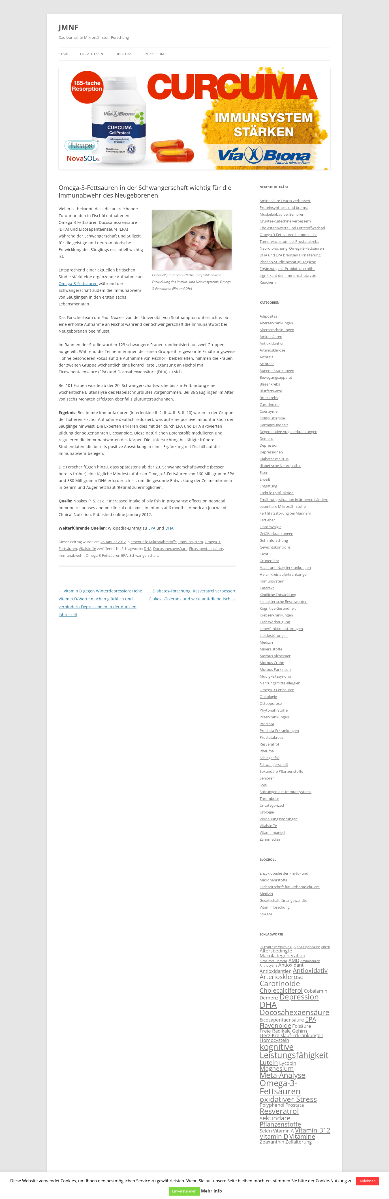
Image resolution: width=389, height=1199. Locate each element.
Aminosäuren (271, 336)
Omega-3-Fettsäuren (78, 283)
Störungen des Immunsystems (285, 791)
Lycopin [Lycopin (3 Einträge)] (287, 1063)
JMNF (68, 27)
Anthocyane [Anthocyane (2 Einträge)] (268, 965)
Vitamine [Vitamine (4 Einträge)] (302, 1136)
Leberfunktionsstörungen (281, 628)
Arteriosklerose (272, 350)
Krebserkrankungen (276, 615)
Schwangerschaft (143, 555)
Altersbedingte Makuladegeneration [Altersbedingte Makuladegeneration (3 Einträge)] (282, 953)
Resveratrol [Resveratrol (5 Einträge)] (279, 1111)
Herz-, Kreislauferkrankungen (284, 574)
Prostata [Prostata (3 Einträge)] (294, 1105)
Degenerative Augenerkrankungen (288, 431)
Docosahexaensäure (170, 548)
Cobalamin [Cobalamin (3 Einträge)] (315, 991)
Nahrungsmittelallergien (280, 683)
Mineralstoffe (271, 649)
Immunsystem (190, 541)
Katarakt (267, 587)
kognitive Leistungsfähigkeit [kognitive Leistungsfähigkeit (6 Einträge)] (294, 1051)
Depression (269, 445)
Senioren (267, 778)
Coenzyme (268, 411)
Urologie (267, 812)
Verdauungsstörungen (279, 818)
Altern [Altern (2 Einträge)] (325, 947)
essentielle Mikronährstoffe (154, 541)
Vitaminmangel (272, 832)
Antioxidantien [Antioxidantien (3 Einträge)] (276, 971)
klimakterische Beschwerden (283, 601)
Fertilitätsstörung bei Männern (285, 513)
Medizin (266, 642)
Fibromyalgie (270, 526)
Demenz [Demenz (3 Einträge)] (269, 997)
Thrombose (269, 798)
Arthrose (267, 363)
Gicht (264, 553)
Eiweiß (265, 479)
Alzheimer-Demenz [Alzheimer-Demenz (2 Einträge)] (273, 961)
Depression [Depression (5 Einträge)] (299, 997)
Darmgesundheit (274, 424)
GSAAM (266, 914)
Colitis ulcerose (272, 418)
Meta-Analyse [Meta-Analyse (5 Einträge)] (282, 1075)
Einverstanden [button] (184, 1191)
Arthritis (266, 356)
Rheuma (267, 750)
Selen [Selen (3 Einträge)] (266, 1130)
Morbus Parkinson (275, 669)
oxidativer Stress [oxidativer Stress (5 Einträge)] (288, 1099)
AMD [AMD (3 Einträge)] (293, 960)
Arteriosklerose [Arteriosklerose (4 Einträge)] (281, 977)
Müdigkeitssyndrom (277, 676)
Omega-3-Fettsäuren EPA (107, 555)
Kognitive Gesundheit (278, 608)
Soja (263, 784)
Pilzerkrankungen (274, 717)
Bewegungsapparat (276, 377)
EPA (151, 528)
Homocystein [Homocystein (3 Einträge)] (274, 1040)
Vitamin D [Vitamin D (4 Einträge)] (274, 1136)
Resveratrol (269, 744)
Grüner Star (269, 560)
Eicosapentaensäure (206, 548)
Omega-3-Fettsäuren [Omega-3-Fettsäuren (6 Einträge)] (280, 1087)
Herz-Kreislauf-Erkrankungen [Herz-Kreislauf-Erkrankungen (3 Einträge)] (291, 1035)
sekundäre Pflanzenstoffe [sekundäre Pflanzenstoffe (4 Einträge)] (280, 1121)
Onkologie (268, 696)
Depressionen (271, 452)
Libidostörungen (274, 635)
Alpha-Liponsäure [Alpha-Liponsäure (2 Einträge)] (307, 947)
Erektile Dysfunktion (277, 492)
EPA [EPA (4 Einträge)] (310, 1019)
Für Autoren (91, 54)
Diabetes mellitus (274, 458)
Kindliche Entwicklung (278, 594)
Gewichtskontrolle (275, 547)
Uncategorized (272, 805)
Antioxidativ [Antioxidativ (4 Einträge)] (310, 970)
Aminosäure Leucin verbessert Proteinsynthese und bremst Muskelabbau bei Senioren (285, 207)
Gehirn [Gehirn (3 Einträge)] (299, 1030)
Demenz (266, 438)
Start (64, 54)
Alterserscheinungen (277, 329)
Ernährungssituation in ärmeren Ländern (294, 499)
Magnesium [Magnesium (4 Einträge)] (277, 1068)
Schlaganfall (269, 757)
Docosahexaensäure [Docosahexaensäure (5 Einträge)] (295, 1012)
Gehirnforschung (274, 540)
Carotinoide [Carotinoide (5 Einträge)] (280, 983)
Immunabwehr (71, 555)
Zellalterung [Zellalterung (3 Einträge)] (298, 1141)
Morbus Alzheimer (275, 655)
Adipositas (268, 316)
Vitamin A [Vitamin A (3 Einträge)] (283, 1130)
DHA (169, 528)
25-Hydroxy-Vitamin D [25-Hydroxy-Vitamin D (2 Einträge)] (276, 947)
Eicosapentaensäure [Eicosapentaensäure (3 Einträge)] (282, 1019)
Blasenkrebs (270, 384)
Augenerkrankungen (277, 370)
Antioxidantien (272, 343)
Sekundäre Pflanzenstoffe (281, 771)
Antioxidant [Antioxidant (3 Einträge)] (290, 965)
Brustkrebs (269, 397)
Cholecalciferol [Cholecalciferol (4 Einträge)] (281, 990)
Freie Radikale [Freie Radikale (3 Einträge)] (275, 1030)
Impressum (154, 54)
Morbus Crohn (272, 662)
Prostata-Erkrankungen (279, 730)
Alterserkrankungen (276, 323)
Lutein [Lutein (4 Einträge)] (269, 1062)
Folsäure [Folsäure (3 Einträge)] (301, 1026)
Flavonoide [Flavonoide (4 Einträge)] (275, 1025)
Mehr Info (211, 1191)
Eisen (264, 472)
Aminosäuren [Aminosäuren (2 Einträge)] (310, 961)
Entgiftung (268, 486)
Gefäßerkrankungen (276, 533)
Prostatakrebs (271, 737)
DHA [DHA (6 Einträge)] (268, 1004)
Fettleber (267, 520)
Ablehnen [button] (368, 1180)
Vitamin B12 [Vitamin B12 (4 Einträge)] (312, 1130)
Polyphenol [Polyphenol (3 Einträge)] (272, 1105)
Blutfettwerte (271, 390)
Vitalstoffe (87, 548)
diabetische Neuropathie (280, 465)
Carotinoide (269, 404)
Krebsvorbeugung (275, 621)
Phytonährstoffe (274, 710)
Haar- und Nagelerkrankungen (285, 567)
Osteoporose (271, 703)
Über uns (124, 54)
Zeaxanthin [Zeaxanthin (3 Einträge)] (272, 1141)
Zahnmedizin (270, 839)
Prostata (267, 723)
